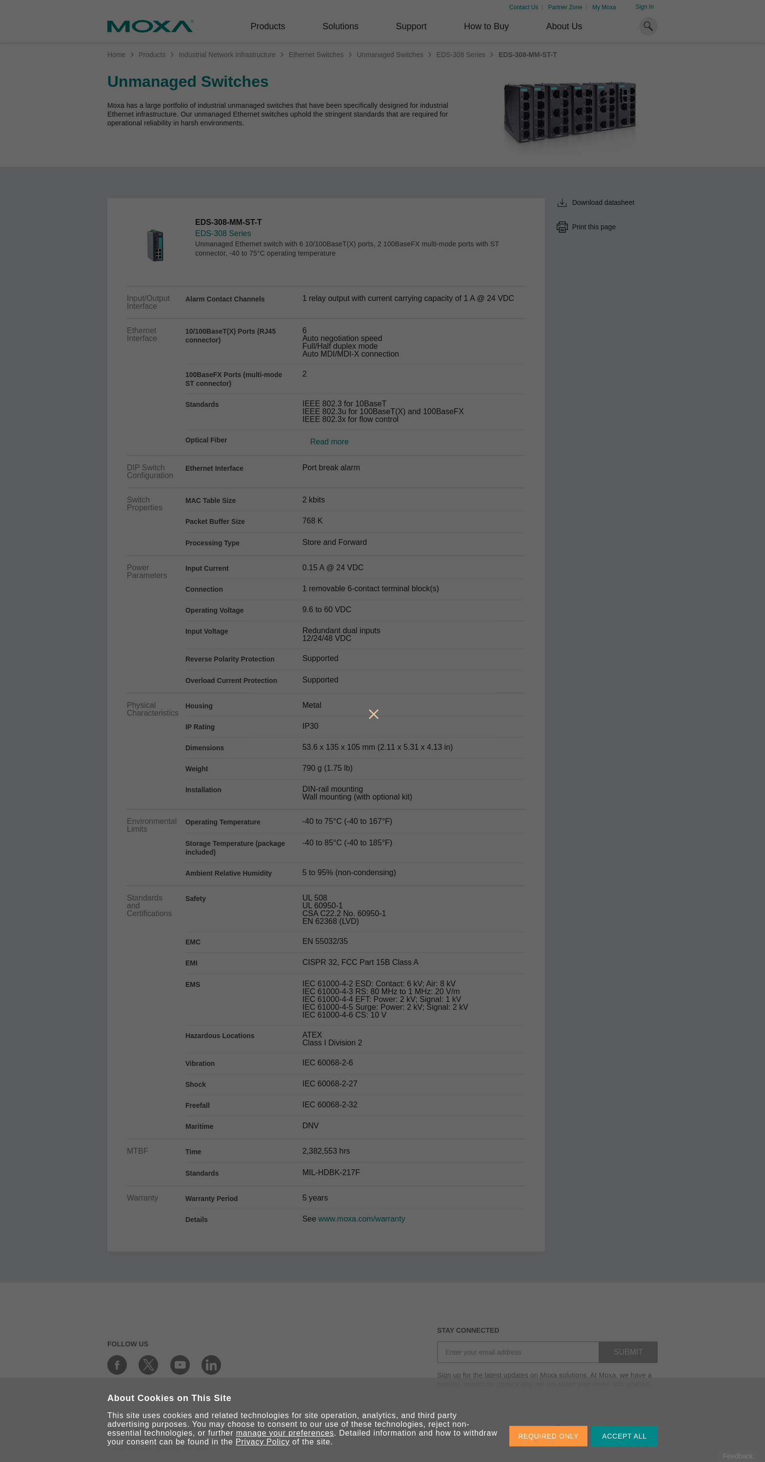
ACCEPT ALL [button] (624, 1436)
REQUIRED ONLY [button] (548, 1436)
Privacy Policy (263, 1442)
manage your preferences (285, 1433)
